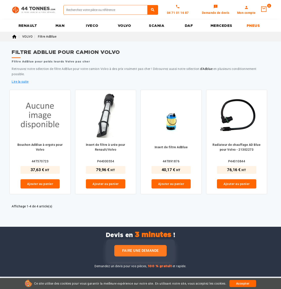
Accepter (243, 283)
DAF (189, 25)
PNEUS (253, 25)
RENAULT (27, 25)
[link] (215, 9)
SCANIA (156, 25)
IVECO (92, 25)
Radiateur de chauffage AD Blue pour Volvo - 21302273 (237, 147)
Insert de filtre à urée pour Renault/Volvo (105, 147)
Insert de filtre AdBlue (171, 147)
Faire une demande (140, 251)
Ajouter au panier (40, 184)
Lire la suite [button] (20, 81)
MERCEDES (221, 25)
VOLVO (124, 25)
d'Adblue (206, 69)
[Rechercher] (110, 10)
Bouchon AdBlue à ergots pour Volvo (40, 147)
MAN (60, 25)
